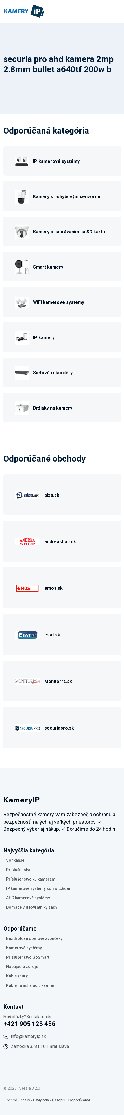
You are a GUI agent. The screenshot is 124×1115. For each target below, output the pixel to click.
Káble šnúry (17, 976)
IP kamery (44, 337)
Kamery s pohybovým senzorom (67, 196)
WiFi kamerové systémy (58, 302)
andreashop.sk (60, 541)
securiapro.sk (59, 728)
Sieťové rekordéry (53, 372)
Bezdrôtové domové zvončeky (34, 938)
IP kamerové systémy (56, 161)
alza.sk (51, 495)
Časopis (58, 1100)
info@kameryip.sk (28, 1036)
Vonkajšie (15, 860)
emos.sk (53, 588)
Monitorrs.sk (58, 681)
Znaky (25, 1100)
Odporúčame (79, 1100)
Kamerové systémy (24, 948)
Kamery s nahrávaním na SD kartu (69, 231)
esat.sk (52, 635)
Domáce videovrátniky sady (31, 907)
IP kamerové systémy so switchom (38, 888)
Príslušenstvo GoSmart (27, 957)
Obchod (10, 1100)
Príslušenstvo (19, 869)
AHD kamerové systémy (28, 898)
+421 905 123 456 (29, 1023)
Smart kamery (48, 267)
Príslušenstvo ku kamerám (30, 879)
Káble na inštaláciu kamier (30, 985)
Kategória (41, 1100)
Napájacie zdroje (22, 966)
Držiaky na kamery (52, 408)
